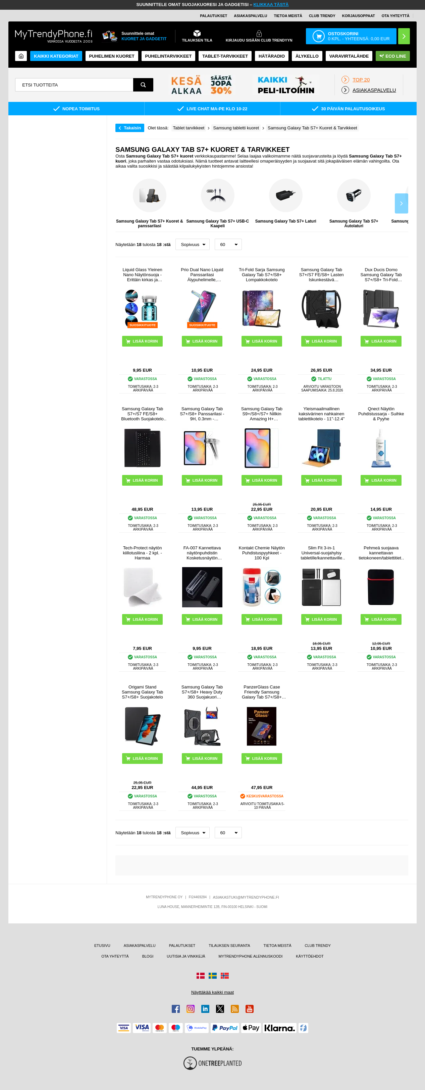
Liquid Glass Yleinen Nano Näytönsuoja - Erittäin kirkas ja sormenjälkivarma (142, 274)
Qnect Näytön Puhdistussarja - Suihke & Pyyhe (381, 413)
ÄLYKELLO (307, 56)
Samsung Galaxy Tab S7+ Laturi (285, 201)
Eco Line (392, 56)
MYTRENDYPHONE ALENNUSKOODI (251, 956)
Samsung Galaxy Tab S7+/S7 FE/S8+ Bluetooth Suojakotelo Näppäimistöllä (142, 413)
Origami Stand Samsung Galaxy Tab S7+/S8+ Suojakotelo (142, 692)
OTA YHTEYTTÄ (396, 16)
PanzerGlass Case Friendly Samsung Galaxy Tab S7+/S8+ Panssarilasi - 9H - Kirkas (262, 692)
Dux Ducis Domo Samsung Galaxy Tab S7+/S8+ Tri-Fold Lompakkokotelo (381, 274)
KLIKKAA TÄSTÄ (270, 4)
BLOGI (148, 956)
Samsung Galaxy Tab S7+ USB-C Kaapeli (217, 203)
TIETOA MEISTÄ (288, 16)
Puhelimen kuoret (112, 56)
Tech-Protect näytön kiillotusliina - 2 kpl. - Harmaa (142, 552)
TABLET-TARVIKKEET (225, 56)
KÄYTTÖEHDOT (310, 956)
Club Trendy (322, 16)
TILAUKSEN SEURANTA (229, 946)
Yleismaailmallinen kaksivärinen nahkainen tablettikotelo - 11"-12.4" (321, 413)
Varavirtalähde (349, 56)
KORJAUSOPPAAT (358, 16)
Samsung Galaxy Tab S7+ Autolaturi (353, 203)
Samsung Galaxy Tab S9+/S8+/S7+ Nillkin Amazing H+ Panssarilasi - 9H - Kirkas (261, 413)
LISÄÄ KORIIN (264, 341)
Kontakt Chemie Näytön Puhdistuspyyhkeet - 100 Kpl (262, 552)
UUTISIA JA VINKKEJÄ (186, 956)
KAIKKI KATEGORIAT (56, 56)
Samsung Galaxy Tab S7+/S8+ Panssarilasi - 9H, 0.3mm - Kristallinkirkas (202, 413)
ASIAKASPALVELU (250, 16)
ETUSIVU (102, 946)
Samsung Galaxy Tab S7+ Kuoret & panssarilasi (149, 203)
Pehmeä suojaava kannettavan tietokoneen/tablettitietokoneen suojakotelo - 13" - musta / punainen (381, 552)
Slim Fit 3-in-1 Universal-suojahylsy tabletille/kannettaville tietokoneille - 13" (321, 552)
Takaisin (132, 127)
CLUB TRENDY (318, 946)
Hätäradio (272, 56)
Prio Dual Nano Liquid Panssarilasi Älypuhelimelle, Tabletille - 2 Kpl (202, 274)
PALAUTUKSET (213, 16)
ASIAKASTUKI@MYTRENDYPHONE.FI (246, 897)
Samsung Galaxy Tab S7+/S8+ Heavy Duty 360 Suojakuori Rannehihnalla (202, 692)
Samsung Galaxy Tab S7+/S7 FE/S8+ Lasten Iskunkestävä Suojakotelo (321, 274)
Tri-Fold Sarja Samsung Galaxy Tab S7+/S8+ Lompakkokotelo (262, 274)
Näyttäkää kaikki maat (212, 992)
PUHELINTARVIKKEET (168, 56)
